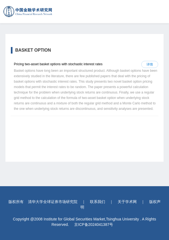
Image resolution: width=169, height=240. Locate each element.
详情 (149, 64)
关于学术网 (127, 202)
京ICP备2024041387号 (93, 224)
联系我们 (97, 202)
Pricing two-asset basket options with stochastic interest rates (58, 64)
